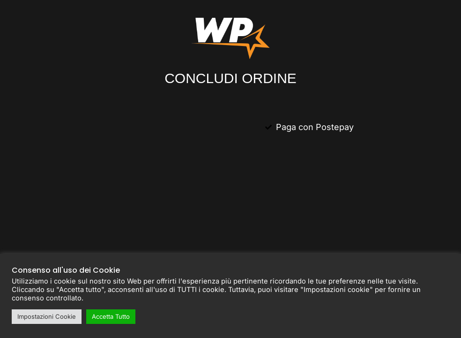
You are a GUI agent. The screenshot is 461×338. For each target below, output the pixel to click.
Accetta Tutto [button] (111, 316)
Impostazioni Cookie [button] (46, 316)
